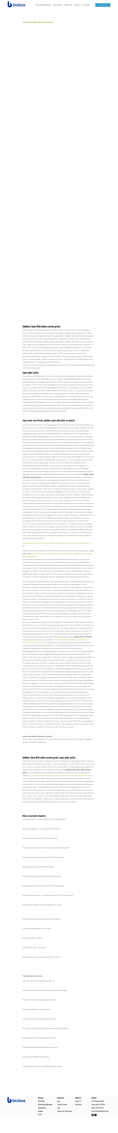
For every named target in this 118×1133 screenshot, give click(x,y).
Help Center (78, 1120)
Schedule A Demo (62, 1120)
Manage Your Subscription (64, 1127)
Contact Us (77, 5)
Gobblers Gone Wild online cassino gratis (38, 22)
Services (41, 1114)
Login (58, 1124)
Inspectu (40, 1127)
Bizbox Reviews (58, 5)
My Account (86, 5)
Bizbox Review (42, 1124)
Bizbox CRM (68, 5)
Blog (58, 1117)
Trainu (40, 1130)
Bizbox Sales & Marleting (45, 1120)
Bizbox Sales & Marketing (43, 5)
